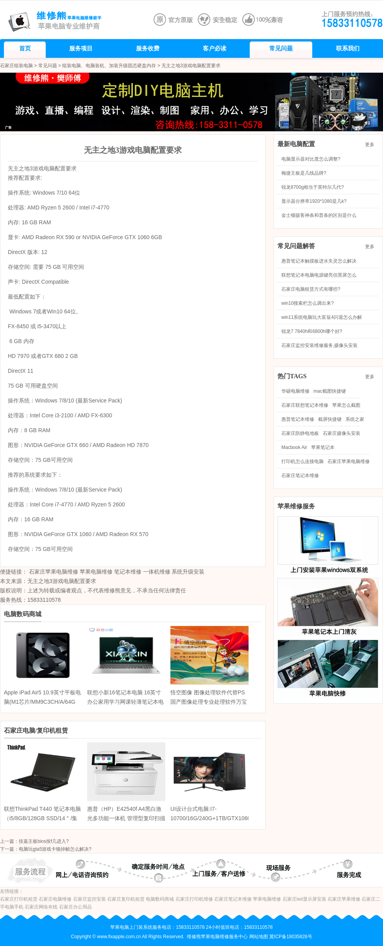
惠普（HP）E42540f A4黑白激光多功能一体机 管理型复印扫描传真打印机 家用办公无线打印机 (126, 818)
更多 (372, 144)
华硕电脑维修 (295, 391)
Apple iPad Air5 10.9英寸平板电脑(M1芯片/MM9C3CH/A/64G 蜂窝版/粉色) (42, 701)
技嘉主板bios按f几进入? (44, 841)
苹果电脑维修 (96, 572)
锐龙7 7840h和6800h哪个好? (311, 331)
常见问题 (47, 65)
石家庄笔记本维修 (300, 475)
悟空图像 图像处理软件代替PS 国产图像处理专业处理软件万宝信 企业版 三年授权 (208, 701)
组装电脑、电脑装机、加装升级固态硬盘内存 (109, 65)
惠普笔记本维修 (297, 419)
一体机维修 (156, 572)
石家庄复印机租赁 (126, 899)
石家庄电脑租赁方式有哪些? (310, 289)
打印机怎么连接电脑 (302, 461)
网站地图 (258, 936)
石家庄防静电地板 (300, 433)
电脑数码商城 (160, 899)
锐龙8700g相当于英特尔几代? (312, 187)
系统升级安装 (188, 572)
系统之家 (354, 419)
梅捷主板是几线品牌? (303, 173)
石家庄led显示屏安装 (304, 899)
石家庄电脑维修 (55, 899)
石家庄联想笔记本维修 (304, 405)
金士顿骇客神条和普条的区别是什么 (318, 215)
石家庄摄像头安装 (341, 433)
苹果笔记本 (323, 447)
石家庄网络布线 (41, 907)
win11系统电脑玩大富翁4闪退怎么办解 (321, 317)
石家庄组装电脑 (16, 65)
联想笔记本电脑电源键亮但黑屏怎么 (318, 275)
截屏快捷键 (330, 419)
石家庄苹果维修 (344, 899)
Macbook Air (294, 447)
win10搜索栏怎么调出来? (307, 303)
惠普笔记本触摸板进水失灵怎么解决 (318, 261)
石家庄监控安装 (89, 899)
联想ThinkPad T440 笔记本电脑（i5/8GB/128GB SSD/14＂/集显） (42, 818)
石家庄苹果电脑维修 (53, 572)
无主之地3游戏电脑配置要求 (61, 581)
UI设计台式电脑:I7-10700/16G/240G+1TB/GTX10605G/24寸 (217, 818)
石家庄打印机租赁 (19, 899)
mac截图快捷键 (329, 391)
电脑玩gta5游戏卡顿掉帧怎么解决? (55, 849)
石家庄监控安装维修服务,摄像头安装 (319, 345)
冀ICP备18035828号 (290, 936)
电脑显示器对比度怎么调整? (310, 159)
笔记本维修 (127, 572)
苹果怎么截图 (346, 405)
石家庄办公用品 (75, 907)
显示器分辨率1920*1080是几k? (314, 201)
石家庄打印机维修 (194, 899)
